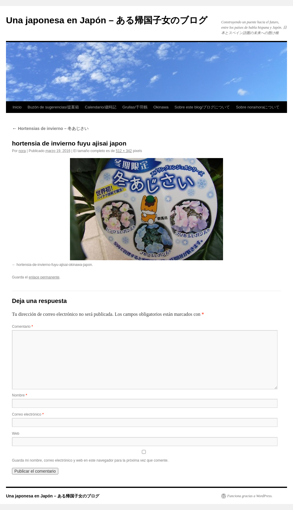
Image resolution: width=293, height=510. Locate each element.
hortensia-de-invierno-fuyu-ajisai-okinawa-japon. (54, 265)
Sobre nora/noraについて (258, 107)
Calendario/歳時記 (101, 107)
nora (22, 151)
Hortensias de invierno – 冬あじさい (50, 128)
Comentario (22, 326)
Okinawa (161, 107)
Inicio (17, 107)
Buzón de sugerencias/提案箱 (53, 107)
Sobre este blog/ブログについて (202, 107)
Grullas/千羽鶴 (134, 107)
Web (15, 433)
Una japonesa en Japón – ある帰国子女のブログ (106, 20)
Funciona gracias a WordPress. (249, 496)
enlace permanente (44, 277)
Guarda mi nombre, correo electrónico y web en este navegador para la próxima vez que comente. (90, 460)
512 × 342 (124, 151)
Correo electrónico (28, 414)
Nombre (19, 395)
